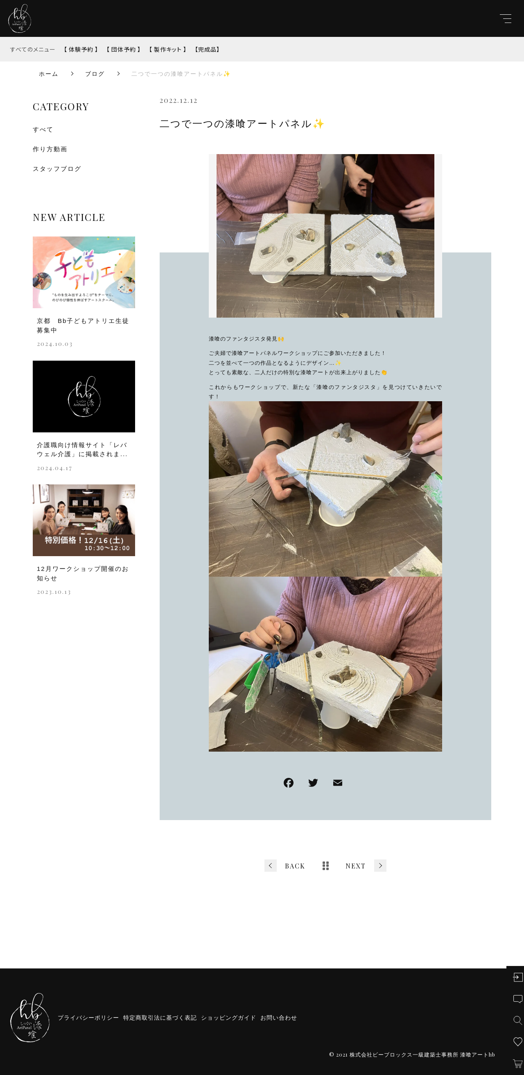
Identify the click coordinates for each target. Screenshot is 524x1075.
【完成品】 (207, 49)
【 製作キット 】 (168, 49)
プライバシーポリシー (88, 1017)
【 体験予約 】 (81, 49)
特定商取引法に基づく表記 (160, 1017)
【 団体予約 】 (123, 49)
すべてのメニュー (33, 49)
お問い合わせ (278, 1017)
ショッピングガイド (228, 1017)
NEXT (356, 865)
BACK (295, 865)
